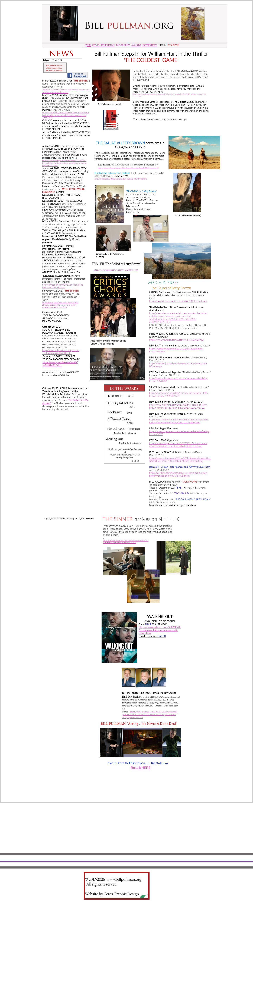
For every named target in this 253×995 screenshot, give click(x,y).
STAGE (95, 45)
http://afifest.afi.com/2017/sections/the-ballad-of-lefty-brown (63, 286)
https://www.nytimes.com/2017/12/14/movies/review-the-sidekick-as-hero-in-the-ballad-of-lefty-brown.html (180, 459)
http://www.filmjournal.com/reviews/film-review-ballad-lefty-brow (178, 365)
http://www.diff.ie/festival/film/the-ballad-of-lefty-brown (121, 178)
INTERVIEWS (149, 45)
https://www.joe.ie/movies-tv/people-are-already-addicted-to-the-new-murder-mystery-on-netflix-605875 (60, 305)
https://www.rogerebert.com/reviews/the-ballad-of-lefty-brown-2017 (179, 433)
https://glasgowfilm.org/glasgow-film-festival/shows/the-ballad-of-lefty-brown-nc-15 (128, 168)
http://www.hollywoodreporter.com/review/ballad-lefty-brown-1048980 (178, 380)
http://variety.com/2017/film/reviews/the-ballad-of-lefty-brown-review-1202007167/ (179, 394)
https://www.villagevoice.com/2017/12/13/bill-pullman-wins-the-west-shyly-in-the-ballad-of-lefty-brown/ (178, 445)
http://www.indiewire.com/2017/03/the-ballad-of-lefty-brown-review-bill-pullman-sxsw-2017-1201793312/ (178, 406)
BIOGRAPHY (123, 45)
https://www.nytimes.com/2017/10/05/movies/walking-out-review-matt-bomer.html (160, 630)
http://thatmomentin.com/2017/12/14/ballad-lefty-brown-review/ (176, 350)
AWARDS (136, 45)
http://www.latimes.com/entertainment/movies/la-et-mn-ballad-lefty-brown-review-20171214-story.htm (179, 421)
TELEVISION (107, 45)
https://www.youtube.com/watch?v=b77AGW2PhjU (176, 339)
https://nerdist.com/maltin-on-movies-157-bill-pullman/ (178, 301)
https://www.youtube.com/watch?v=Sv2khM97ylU (60, 364)
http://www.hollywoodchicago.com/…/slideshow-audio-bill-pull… (60, 352)
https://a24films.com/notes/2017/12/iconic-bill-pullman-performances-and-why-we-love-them (178, 474)
